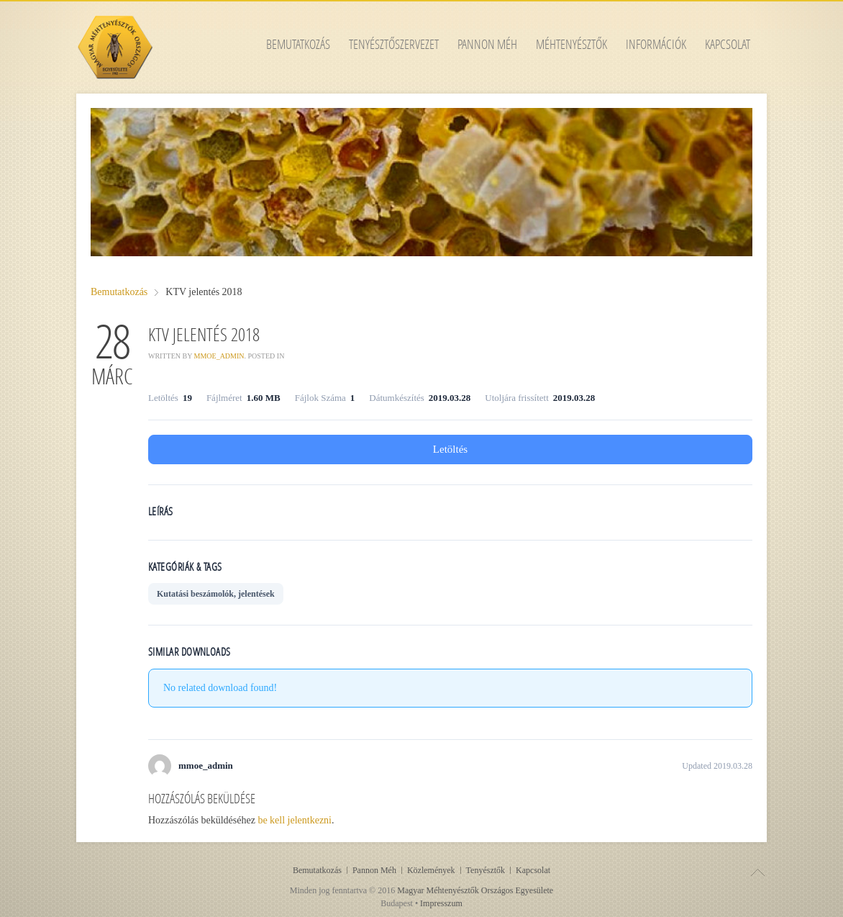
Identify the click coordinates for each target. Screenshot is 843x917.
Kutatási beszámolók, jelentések (216, 594)
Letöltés (450, 449)
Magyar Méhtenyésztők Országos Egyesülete (475, 890)
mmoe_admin (219, 356)
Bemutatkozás (119, 291)
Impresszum (441, 903)
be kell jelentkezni (295, 820)
